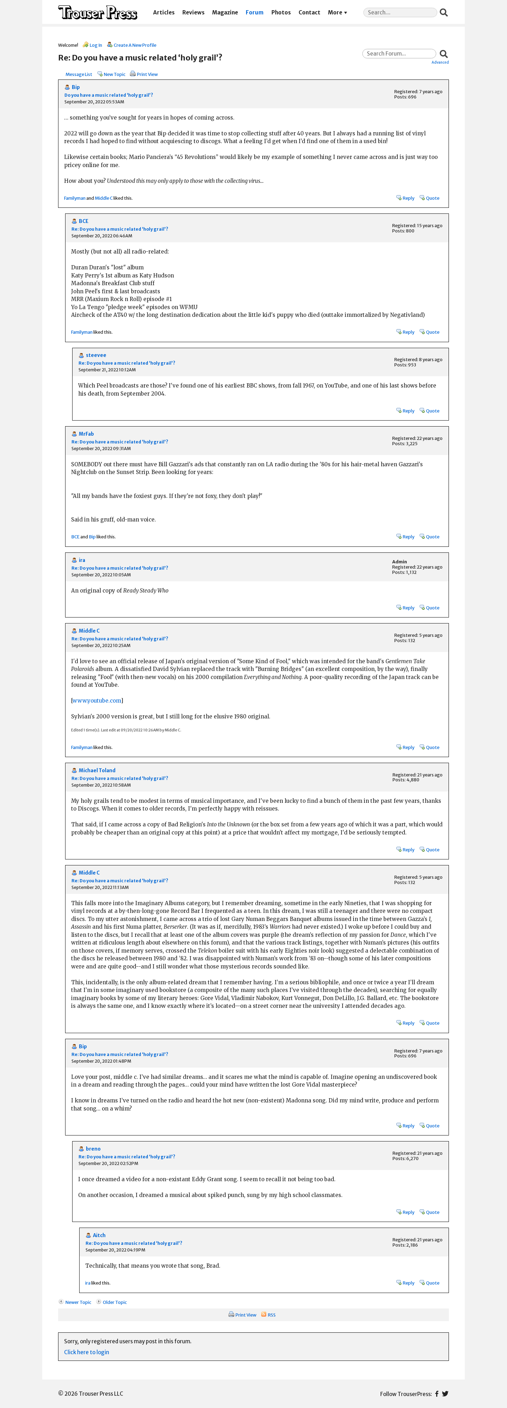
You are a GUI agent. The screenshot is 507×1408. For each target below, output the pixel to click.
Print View (147, 74)
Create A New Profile (135, 45)
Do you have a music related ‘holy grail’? (108, 95)
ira (82, 560)
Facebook (436, 1393)
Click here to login (86, 1352)
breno (93, 1149)
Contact (309, 12)
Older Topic (115, 1302)
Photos (281, 12)
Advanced (440, 62)
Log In (96, 45)
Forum (254, 12)
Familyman (75, 198)
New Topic (114, 74)
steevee (96, 355)
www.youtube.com (97, 700)
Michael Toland (97, 771)
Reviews (193, 12)
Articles (164, 12)
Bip (76, 87)
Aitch (99, 1236)
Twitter (445, 1393)
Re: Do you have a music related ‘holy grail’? (119, 229)
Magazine (225, 12)
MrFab (86, 434)
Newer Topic (78, 1302)
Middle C (104, 198)
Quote (432, 198)
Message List (78, 74)
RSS (272, 1315)
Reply (408, 198)
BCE (83, 221)
